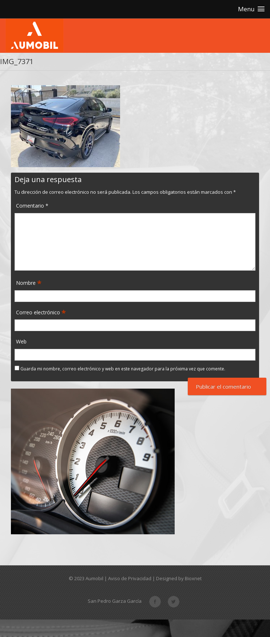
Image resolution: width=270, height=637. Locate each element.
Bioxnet (193, 578)
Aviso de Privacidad (129, 578)
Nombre (26, 283)
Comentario (32, 205)
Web (21, 341)
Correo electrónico (38, 312)
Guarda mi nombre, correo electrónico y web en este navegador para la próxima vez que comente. (122, 369)
